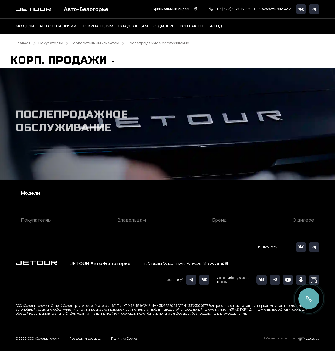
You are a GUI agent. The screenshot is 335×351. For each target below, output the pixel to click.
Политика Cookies (124, 339)
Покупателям (36, 220)
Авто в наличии (58, 26)
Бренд (219, 220)
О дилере (164, 26)
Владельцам (131, 220)
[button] (62, 62)
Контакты (192, 26)
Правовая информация (86, 339)
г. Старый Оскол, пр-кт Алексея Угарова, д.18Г (186, 263)
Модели (30, 193)
